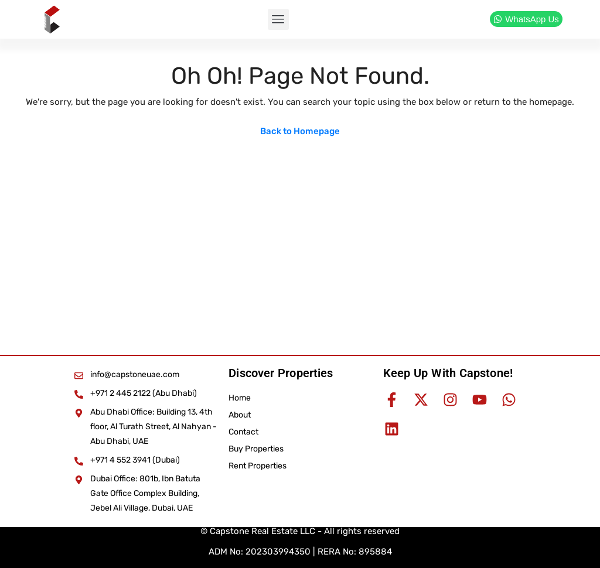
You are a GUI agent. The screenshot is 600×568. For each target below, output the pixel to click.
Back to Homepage (300, 131)
